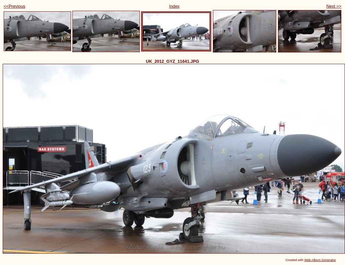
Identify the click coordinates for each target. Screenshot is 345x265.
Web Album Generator (320, 260)
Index (174, 6)
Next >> (333, 6)
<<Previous (14, 6)
